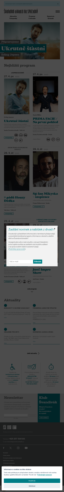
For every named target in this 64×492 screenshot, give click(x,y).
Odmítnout (32, 486)
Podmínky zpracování (17, 249)
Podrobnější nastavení (44, 475)
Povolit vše (32, 481)
